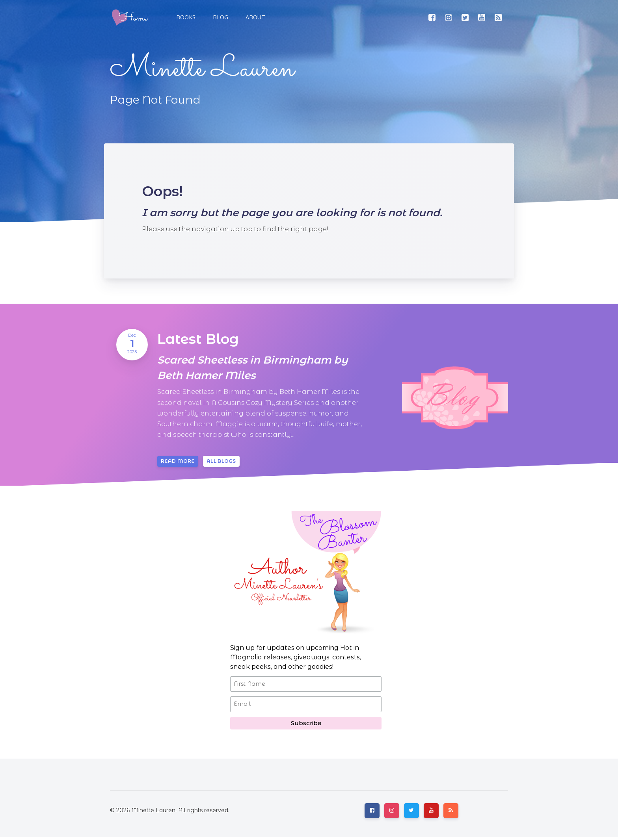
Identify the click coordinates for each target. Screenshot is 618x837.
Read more (178, 461)
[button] (220, 17)
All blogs (221, 461)
